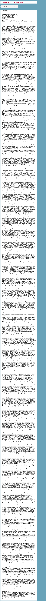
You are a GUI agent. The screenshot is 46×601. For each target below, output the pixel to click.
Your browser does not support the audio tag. (9, 6)
